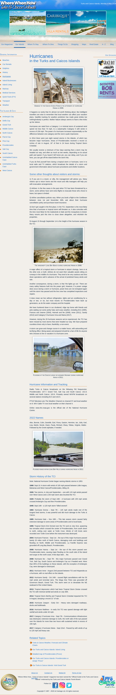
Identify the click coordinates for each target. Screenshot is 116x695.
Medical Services (9, 93)
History (5, 72)
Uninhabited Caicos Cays (10, 158)
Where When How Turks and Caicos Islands (18, 5)
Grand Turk (7, 125)
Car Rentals (7, 64)
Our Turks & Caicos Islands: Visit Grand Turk (49, 665)
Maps (84, 44)
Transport (6, 101)
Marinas (6, 89)
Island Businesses (9, 80)
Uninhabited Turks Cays (9, 165)
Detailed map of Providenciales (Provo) (47, 654)
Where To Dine (48, 44)
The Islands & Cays (8, 111)
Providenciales (8, 145)
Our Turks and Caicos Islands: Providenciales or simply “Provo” (51, 659)
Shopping (74, 44)
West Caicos (7, 170)
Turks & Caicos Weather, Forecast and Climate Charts (50, 644)
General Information (8, 54)
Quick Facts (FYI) (9, 97)
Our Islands (19, 44)
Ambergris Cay (8, 117)
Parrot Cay (7, 137)
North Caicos (7, 133)
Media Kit (62, 673)
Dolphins (6, 68)
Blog (112, 44)
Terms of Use (76, 673)
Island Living (7, 85)
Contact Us (48, 673)
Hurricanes (7, 76)
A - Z (104, 44)
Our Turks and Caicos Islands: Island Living (49, 650)
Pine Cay (6, 141)
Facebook (55, 685)
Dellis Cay (6, 121)
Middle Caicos (8, 129)
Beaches (6, 60)
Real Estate (94, 44)
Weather (6, 105)
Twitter (69, 685)
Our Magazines (7, 44)
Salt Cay (6, 149)
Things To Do (63, 44)
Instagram (62, 685)
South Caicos (8, 153)
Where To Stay (33, 44)
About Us (34, 673)
